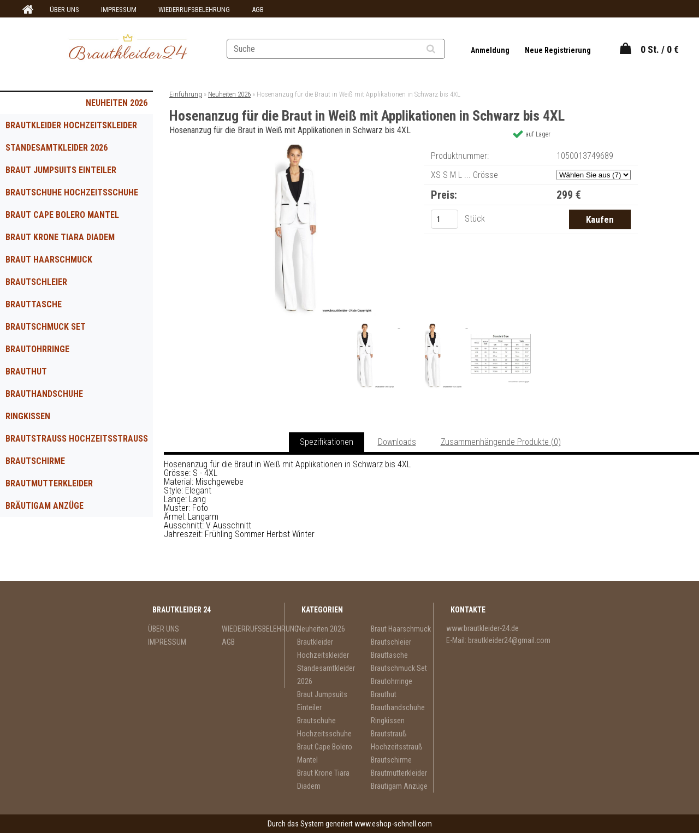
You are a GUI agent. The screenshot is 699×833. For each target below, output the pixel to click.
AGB (258, 9)
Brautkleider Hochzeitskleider (71, 125)
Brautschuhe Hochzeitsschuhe (71, 192)
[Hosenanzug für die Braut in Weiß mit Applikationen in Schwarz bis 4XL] (296, 149)
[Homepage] (26, 10)
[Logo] (127, 48)
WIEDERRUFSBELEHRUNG (194, 9)
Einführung (185, 94)
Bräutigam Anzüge (44, 506)
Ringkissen (27, 416)
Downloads (397, 442)
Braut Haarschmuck (48, 259)
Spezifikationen (326, 442)
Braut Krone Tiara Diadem (60, 237)
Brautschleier (36, 282)
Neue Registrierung (558, 50)
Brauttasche (33, 304)
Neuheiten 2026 (116, 103)
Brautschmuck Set (45, 327)
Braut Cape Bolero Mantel (62, 215)
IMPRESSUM (119, 9)
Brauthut (26, 371)
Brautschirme (35, 461)
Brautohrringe (37, 349)
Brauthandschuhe (44, 394)
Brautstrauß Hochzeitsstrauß (76, 438)
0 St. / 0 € (660, 49)
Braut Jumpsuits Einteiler (60, 170)
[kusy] (444, 219)
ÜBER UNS (64, 9)
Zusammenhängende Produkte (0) (501, 442)
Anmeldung (491, 50)
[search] (444, 49)
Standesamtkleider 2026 (56, 147)
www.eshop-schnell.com (393, 823)
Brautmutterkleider (49, 483)
